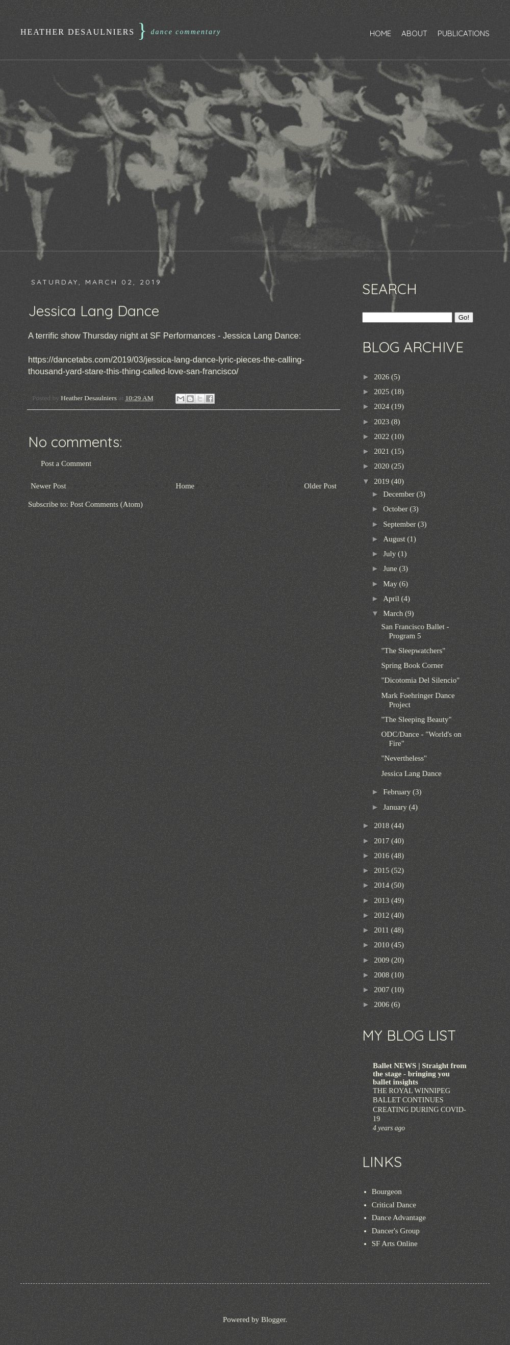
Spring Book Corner (412, 665)
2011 (382, 930)
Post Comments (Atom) (106, 504)
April (392, 598)
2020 (382, 466)
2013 (382, 900)
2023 (382, 422)
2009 (382, 960)
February (398, 792)
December (399, 494)
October (396, 509)
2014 (382, 885)
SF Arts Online (395, 1243)
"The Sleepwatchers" (413, 650)
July (390, 554)
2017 (382, 841)
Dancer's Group (396, 1231)
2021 (382, 451)
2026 (382, 377)
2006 (382, 1004)
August (395, 539)
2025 (382, 391)
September (400, 524)
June (391, 568)
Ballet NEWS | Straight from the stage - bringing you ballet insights (420, 1074)
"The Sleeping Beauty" (416, 719)
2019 (382, 481)
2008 (382, 975)
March (394, 613)
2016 (382, 855)
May (391, 584)
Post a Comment (66, 463)
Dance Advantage (399, 1217)
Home (380, 33)
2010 (382, 945)
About (414, 33)
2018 (382, 825)
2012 (382, 915)
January (396, 807)
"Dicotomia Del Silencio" (420, 680)
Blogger (273, 1319)
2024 (382, 406)
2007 (382, 990)
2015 (382, 870)
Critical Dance (394, 1205)
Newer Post (48, 486)
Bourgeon (387, 1191)
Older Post (320, 486)
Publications (464, 33)
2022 (382, 436)
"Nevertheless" (404, 758)
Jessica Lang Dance (411, 773)
